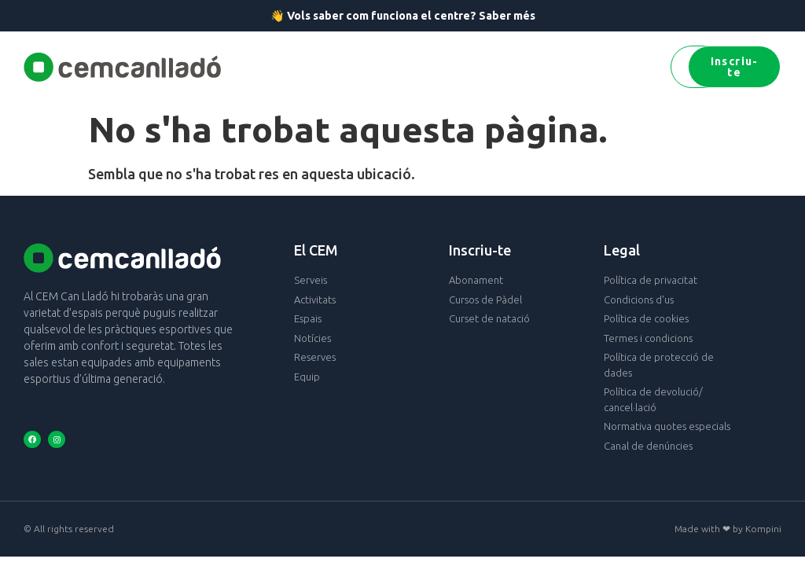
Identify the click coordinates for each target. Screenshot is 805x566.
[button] (246, 67)
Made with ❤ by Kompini (728, 529)
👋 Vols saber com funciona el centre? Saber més (402, 15)
